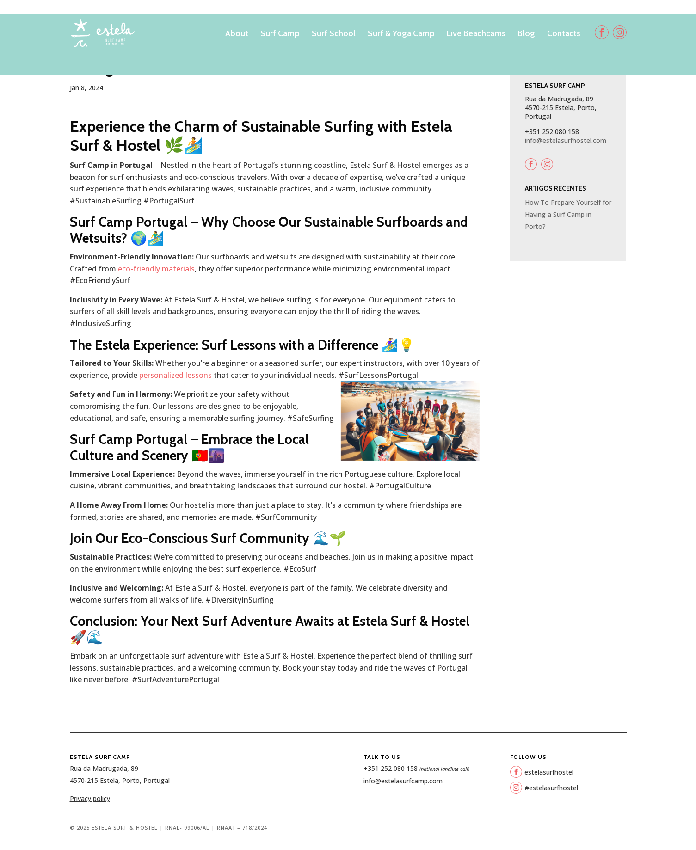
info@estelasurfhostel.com (565, 140)
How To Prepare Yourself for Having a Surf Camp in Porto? (568, 214)
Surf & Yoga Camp (401, 34)
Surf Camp (280, 34)
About (236, 34)
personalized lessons (175, 375)
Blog (526, 34)
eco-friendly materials (155, 269)
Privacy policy (90, 798)
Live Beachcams (476, 34)
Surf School (334, 34)
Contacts (563, 34)
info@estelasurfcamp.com (403, 780)
